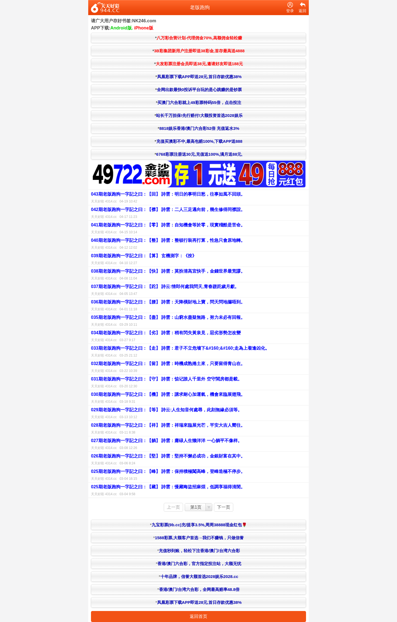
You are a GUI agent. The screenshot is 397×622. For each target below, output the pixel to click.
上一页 (173, 507)
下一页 (223, 507)
